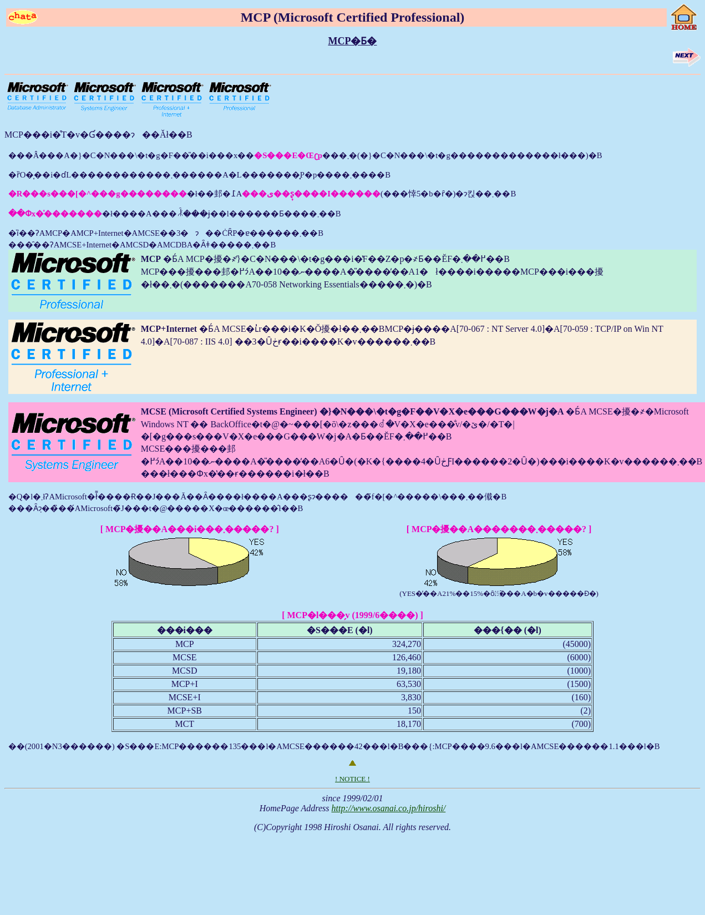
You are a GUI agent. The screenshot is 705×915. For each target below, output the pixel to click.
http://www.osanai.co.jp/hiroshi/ (388, 808)
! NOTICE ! (352, 779)
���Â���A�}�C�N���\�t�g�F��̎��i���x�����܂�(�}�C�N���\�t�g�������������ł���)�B (352, 451)
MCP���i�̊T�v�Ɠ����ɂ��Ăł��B (98, 134)
